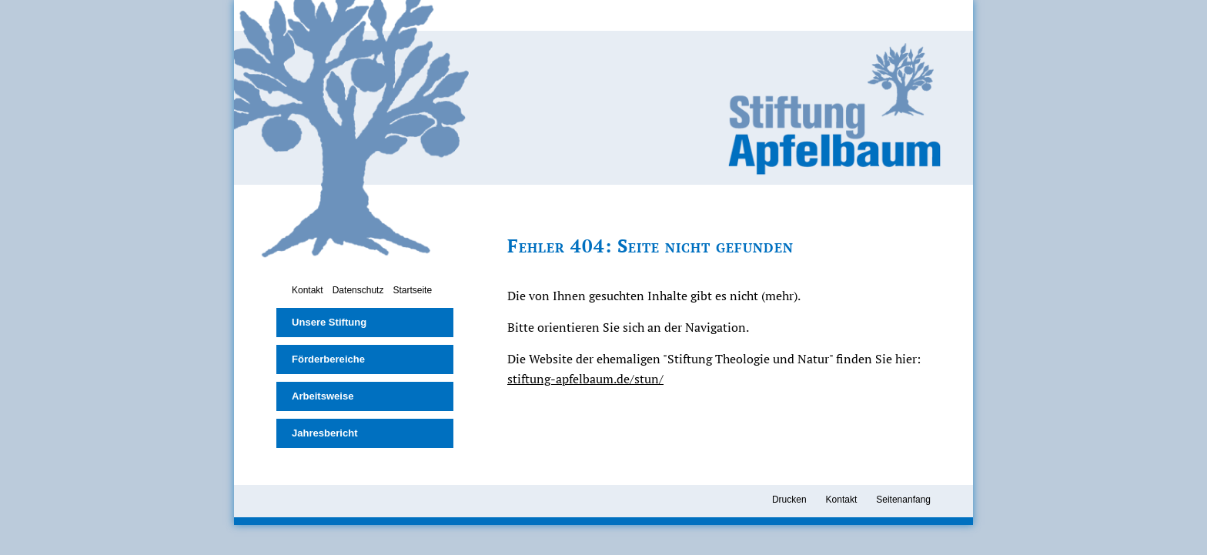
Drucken (789, 499)
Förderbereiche (328, 359)
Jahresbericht (325, 433)
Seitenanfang (903, 499)
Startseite (412, 290)
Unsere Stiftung (329, 322)
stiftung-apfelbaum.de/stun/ (585, 378)
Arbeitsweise (323, 396)
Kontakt (307, 290)
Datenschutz (358, 290)
